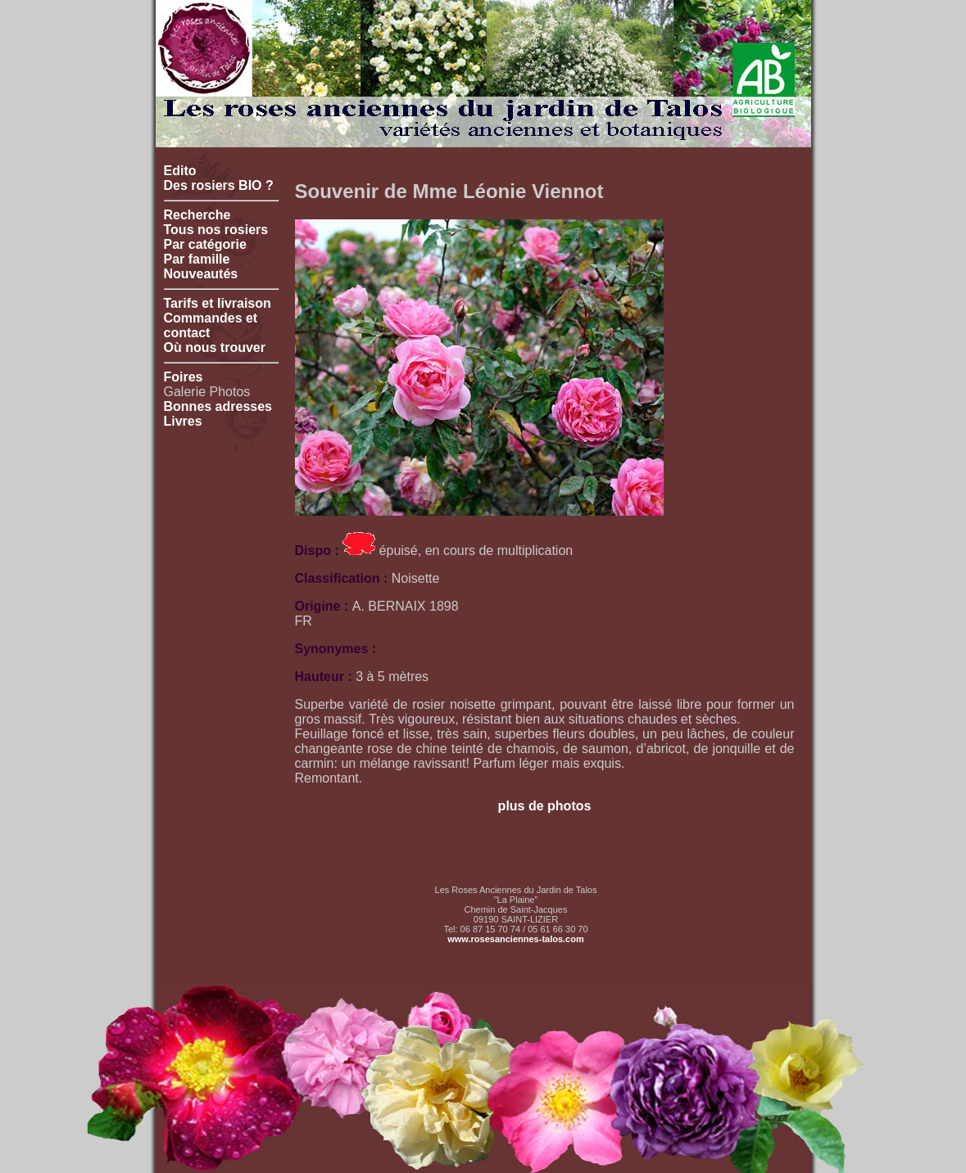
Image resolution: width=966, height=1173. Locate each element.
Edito (180, 171)
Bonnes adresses (218, 406)
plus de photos (545, 806)
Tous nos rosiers (216, 230)
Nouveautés (201, 274)
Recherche (197, 215)
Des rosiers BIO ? (219, 185)
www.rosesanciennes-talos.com (515, 939)
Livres (183, 421)
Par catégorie (205, 244)
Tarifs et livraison (217, 303)
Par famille (197, 259)
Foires (183, 377)
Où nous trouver (214, 347)
